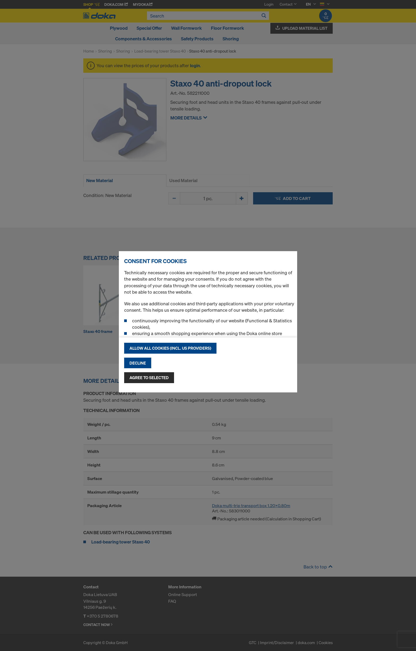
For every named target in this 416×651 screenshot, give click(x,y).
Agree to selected (149, 377)
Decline (137, 363)
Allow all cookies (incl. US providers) (170, 348)
